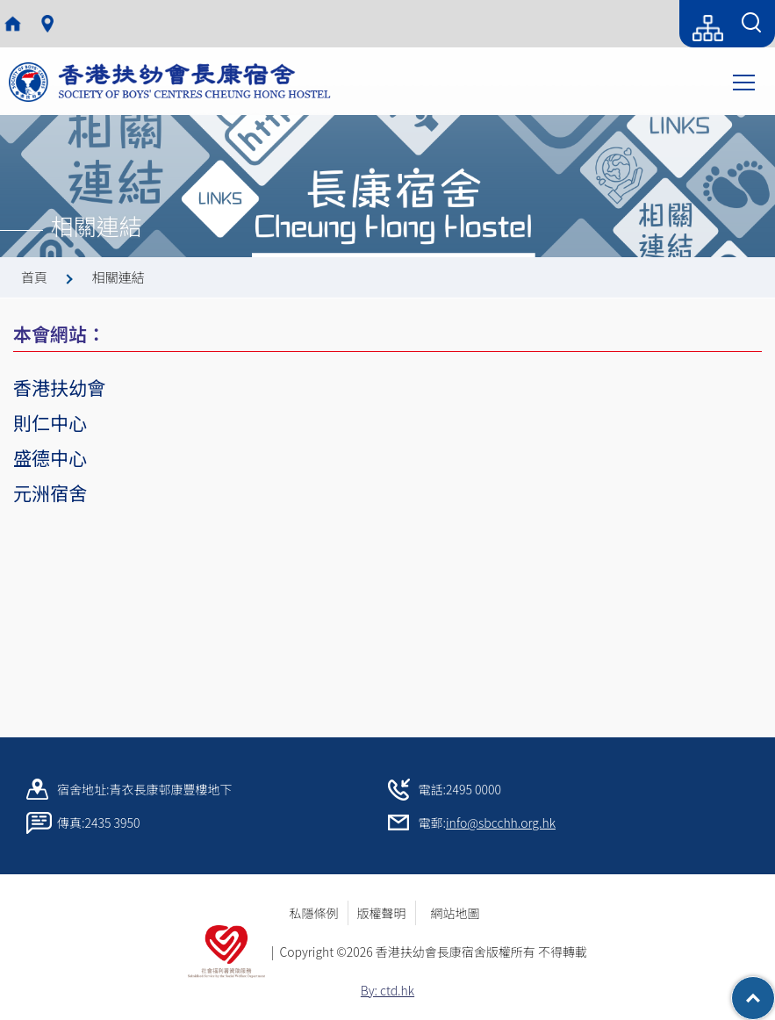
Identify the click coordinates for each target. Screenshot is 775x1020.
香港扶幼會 (59, 387)
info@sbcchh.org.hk (501, 822)
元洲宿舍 (50, 492)
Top (774, 989)
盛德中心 (50, 457)
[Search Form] (751, 23)
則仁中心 (50, 422)
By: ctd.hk (387, 990)
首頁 (34, 277)
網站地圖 (461, 913)
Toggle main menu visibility (745, 80)
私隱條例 (314, 913)
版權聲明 (381, 913)
